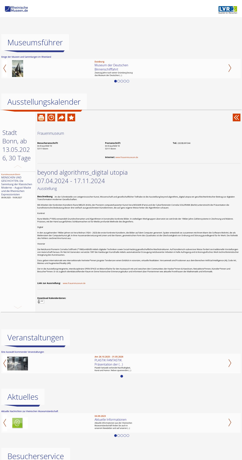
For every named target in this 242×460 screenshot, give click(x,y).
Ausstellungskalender (44, 102)
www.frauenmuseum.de (126, 157)
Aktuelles (22, 397)
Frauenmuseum (50, 133)
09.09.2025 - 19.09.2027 (18, 186)
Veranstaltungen (35, 337)
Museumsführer (35, 42)
